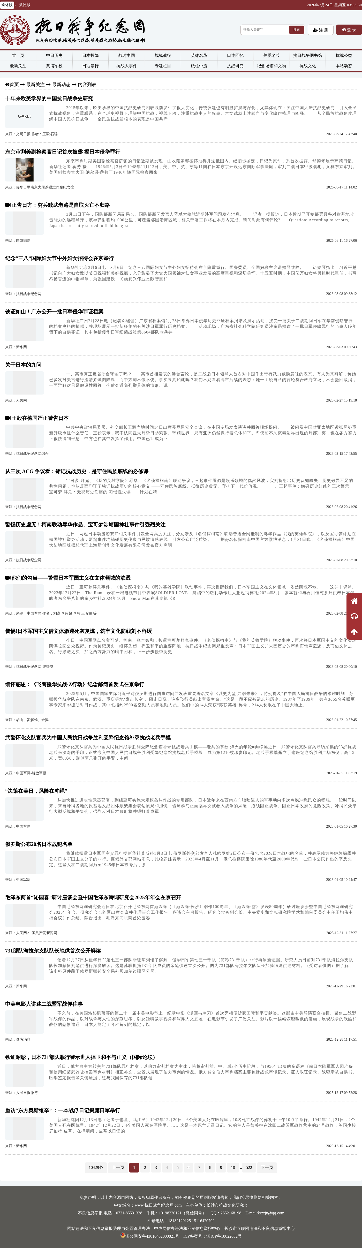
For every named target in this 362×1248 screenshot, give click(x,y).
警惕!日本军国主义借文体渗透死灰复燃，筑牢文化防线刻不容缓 (78, 631)
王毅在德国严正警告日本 (40, 418)
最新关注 (18, 66)
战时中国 (126, 55)
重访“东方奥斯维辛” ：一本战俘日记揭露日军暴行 (62, 1110)
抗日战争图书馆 (307, 55)
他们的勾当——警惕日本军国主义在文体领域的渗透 (71, 578)
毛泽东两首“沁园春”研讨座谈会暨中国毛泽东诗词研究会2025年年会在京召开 (93, 897)
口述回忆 (235, 55)
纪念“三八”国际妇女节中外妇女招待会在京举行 (59, 258)
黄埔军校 (54, 66)
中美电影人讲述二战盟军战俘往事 (44, 1004)
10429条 (96, 1167)
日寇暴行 (90, 66)
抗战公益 (344, 55)
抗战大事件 (126, 66)
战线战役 (163, 55)
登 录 (351, 30)
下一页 (267, 1167)
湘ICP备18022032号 (224, 1236)
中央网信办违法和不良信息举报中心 (187, 1228)
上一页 (118, 1167)
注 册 (323, 30)
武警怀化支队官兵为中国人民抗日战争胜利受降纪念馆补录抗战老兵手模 (88, 737)
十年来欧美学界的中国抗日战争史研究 (49, 98)
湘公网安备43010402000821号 (149, 1236)
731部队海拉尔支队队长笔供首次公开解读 (53, 951)
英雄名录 (199, 55)
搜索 (296, 30)
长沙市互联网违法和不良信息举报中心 (259, 1228)
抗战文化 (307, 66)
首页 (14, 84)
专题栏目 (163, 66)
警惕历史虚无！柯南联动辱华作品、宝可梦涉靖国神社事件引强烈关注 (85, 524)
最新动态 (61, 84)
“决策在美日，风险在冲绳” (36, 791)
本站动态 (344, 66)
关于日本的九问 (23, 365)
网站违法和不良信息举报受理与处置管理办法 (108, 1228)
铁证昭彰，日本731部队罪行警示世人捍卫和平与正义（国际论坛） (81, 1057)
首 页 (18, 55)
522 (249, 1167)
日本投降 (90, 55)
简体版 (7, 5)
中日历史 (54, 55)
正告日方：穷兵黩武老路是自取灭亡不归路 (61, 205)
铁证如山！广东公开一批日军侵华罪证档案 (54, 311)
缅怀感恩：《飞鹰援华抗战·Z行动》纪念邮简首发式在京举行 (74, 684)
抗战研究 (235, 66)
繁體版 (25, 5)
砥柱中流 (199, 66)
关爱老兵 (271, 55)
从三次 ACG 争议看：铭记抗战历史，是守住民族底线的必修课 (76, 471)
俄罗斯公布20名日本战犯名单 (38, 844)
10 (233, 1167)
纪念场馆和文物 (271, 66)
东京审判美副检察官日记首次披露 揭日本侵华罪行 (62, 152)
